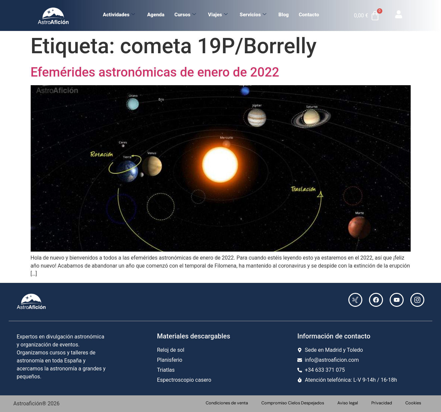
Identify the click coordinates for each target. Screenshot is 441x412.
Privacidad (381, 403)
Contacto (309, 15)
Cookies (413, 403)
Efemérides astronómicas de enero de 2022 (155, 72)
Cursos (185, 15)
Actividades (119, 15)
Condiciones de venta (227, 403)
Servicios (253, 15)
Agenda (155, 15)
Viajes (218, 15)
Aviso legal (347, 403)
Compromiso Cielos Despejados (292, 403)
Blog (283, 15)
